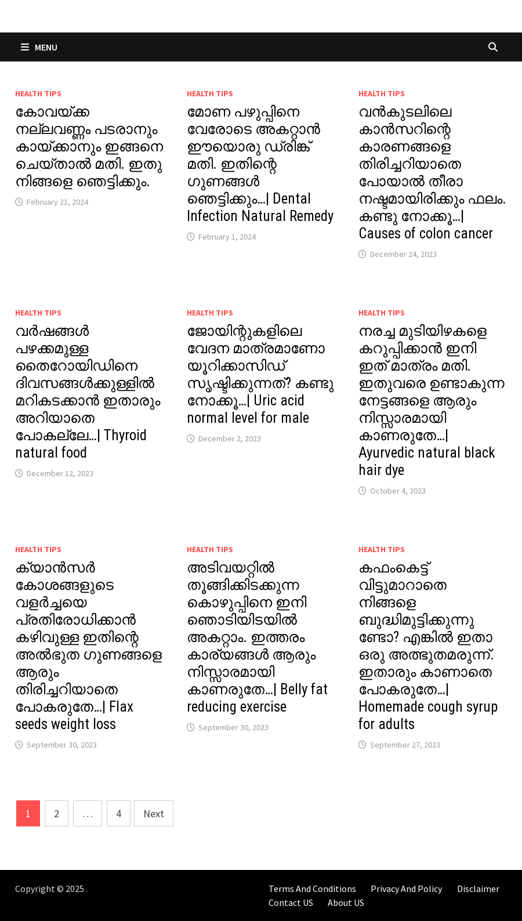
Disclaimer (478, 888)
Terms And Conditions (312, 888)
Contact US (291, 902)
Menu (39, 47)
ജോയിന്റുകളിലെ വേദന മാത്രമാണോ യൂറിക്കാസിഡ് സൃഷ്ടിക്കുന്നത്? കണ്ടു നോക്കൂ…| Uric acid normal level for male (260, 374)
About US (346, 902)
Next (153, 813)
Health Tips (38, 93)
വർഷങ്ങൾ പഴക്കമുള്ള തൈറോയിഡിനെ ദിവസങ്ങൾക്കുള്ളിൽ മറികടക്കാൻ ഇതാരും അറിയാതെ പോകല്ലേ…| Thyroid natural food (87, 391)
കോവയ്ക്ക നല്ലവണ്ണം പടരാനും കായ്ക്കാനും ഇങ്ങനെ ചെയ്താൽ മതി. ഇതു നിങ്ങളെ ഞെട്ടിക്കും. (89, 146)
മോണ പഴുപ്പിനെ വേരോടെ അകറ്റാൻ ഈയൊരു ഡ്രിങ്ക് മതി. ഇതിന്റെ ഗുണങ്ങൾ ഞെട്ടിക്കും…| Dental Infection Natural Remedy (260, 163)
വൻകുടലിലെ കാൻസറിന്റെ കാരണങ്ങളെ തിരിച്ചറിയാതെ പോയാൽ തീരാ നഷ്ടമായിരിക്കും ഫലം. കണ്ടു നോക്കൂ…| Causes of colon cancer (432, 172)
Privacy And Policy (406, 888)
